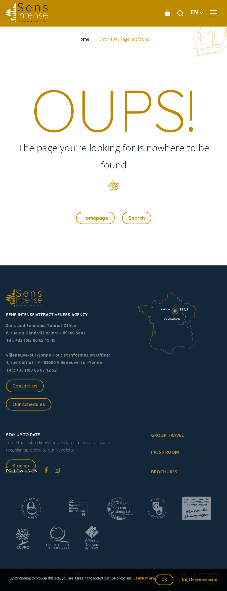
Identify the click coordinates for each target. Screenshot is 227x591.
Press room (165, 452)
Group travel (167, 435)
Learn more (144, 578)
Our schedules (28, 404)
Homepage (95, 218)
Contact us (24, 386)
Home (83, 39)
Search (137, 218)
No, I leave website (199, 579)
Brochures (164, 472)
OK (164, 579)
